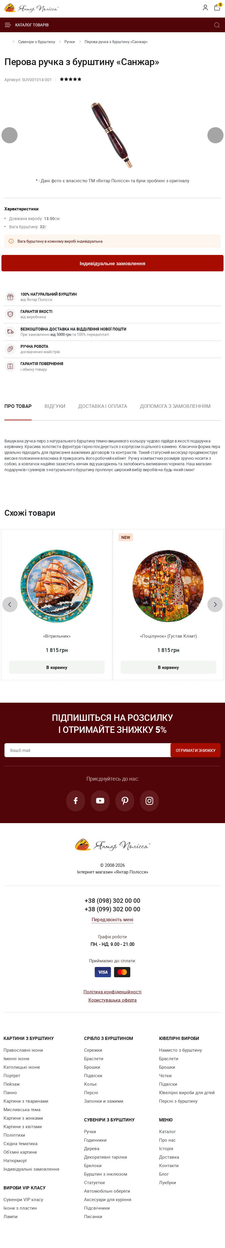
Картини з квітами (23, 1126)
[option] (55, 410)
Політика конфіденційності (112, 992)
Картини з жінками (23, 1118)
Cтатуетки (94, 1182)
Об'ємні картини (20, 1152)
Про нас (167, 1140)
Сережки (93, 1050)
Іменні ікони (16, 1058)
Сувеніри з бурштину (36, 41)
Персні (91, 1092)
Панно (10, 1092)
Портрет (12, 1075)
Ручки (69, 41)
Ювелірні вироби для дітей (187, 1092)
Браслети (93, 1058)
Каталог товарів (26, 24)
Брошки (92, 1067)
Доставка (169, 1157)
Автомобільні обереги (107, 1191)
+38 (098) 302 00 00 (112, 900)
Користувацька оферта (112, 1000)
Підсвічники (97, 1208)
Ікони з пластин (20, 1208)
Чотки (165, 1075)
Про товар (18, 406)
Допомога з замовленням (175, 406)
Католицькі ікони (22, 1067)
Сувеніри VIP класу (23, 1199)
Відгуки (55, 406)
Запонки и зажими (103, 1101)
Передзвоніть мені (112, 919)
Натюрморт (15, 1160)
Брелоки (93, 1165)
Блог (164, 1174)
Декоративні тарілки (105, 1157)
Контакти (169, 1165)
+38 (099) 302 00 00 (112, 909)
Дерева (91, 1148)
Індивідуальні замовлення (31, 1169)
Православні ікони (23, 1050)
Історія (166, 1148)
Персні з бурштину (178, 1101)
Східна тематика (21, 1143)
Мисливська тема (22, 1109)
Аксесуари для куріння (107, 1199)
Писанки (93, 1216)
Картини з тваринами (26, 1101)
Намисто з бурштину (180, 1050)
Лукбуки (167, 1182)
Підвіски (93, 1075)
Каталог (167, 1131)
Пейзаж (12, 1084)
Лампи (11, 1216)
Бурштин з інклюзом (105, 1174)
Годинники (95, 1140)
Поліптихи (14, 1135)
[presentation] (9, 135)
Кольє (90, 1084)
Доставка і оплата (102, 406)
